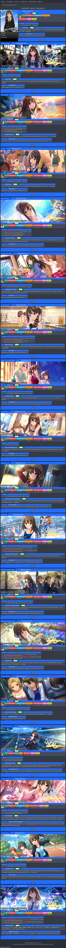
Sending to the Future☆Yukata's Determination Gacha (17, 657)
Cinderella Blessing (13, 769)
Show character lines (40, 8)
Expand (41, 40)
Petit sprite (3, 35)
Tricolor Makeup (12, 505)
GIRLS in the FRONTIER (8, 360)
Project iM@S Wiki (25, 8)
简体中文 (40, 1)
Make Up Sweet (8, 815)
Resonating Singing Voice (11, 447)
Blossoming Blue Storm (8, 621)
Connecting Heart (9, 868)
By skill (16, 1)
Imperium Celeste (6, 886)
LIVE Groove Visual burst (13, 286)
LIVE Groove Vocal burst (12, 393)
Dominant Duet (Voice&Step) (15, 822)
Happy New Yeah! (6, 253)
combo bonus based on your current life (47, 398)
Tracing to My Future (10, 238)
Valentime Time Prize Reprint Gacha (13, 338)
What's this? (8, 947)
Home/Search (10, 1)
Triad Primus (5, 412)
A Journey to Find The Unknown (12, 499)
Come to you (5, 833)
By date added (32, 1)
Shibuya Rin (26, 11)
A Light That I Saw (9, 134)
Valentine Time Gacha (9, 341)
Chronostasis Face (9, 925)
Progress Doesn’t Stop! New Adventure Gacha (15, 550)
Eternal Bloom (5, 198)
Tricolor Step (12, 402)
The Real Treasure (9, 396)
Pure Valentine (5, 305)
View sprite (3, 33)
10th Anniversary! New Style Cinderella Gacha (15, 921)
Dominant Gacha (8, 812)
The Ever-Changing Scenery (11, 554)
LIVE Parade (10, 181)
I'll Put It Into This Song (10, 712)
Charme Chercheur (7, 726)
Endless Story (8, 184)
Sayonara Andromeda (7, 570)
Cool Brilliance (12, 85)
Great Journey (5, 463)
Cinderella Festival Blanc (10, 128)
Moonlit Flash (8, 660)
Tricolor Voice (12, 139)
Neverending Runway (10, 763)
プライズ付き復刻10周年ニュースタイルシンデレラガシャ (17, 919)
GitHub (39, 942)
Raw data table (4, 37)
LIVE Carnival (10, 866)
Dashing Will (8, 79)
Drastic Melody (5, 676)
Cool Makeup (12, 188)
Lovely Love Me (5, 779)
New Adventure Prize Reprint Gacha (13, 547)
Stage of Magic (5, 43)
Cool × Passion (12, 875)
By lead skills (24, 1)
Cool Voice (28, 33)
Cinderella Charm (13, 716)
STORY (3, 148)
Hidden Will (25, 27)
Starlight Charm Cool (14, 931)
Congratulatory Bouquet (11, 289)
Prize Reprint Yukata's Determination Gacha (15, 654)
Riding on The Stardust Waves (12, 605)
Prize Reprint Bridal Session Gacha (12, 231)
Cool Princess (12, 244)
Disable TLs (3, 947)
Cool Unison (11, 560)
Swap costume (14, 30)
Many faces (32, 8)
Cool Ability (11, 350)
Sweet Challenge (9, 344)
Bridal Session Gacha (9, 234)
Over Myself (4, 95)
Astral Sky (4, 514)
